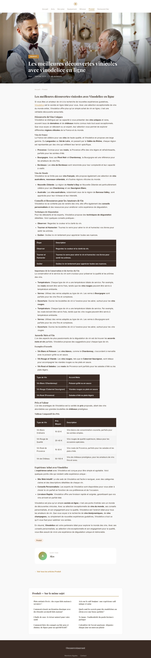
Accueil (45, 9)
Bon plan (60, 9)
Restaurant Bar (103, 9)
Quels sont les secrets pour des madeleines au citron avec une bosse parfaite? (98, 610)
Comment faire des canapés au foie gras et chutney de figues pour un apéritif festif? (51, 626)
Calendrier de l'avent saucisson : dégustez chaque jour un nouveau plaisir (96, 626)
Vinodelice (39, 105)
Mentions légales (71, 656)
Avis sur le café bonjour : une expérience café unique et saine (97, 602)
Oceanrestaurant (75, 648)
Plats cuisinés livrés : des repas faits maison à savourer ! (52, 602)
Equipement (72, 9)
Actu (53, 9)
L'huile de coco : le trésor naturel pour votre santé (52, 618)
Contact (83, 656)
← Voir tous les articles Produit (48, 571)
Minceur (83, 9)
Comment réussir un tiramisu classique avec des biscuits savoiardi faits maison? (52, 610)
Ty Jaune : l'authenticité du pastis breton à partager (96, 618)
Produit (91, 9)
